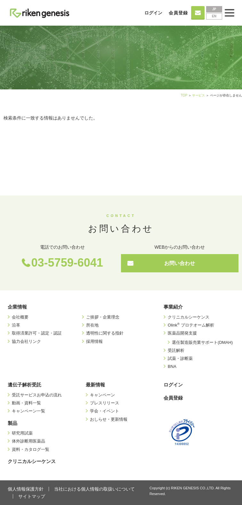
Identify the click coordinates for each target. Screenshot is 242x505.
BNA (172, 366)
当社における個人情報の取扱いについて (94, 489)
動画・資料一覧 (26, 403)
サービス (198, 95)
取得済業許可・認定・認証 (37, 333)
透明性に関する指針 (105, 333)
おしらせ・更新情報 (108, 419)
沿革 (16, 325)
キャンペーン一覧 (28, 411)
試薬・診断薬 (180, 358)
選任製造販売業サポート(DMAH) (202, 342)
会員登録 (178, 12)
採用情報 (94, 341)
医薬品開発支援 (182, 333)
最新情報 (95, 384)
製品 (12, 423)
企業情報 (17, 307)
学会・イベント (104, 411)
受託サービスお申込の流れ (37, 395)
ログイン (153, 12)
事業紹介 (173, 307)
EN (214, 16)
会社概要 (20, 317)
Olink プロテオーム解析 (191, 325)
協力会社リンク (26, 341)
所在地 (92, 325)
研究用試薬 (22, 433)
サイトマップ (31, 496)
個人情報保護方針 (26, 489)
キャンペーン (102, 395)
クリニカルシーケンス (188, 317)
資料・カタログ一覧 (30, 449)
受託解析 (176, 350)
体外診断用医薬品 (28, 441)
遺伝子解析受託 (24, 384)
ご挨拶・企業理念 (102, 317)
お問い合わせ (179, 263)
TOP (184, 95)
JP (214, 9)
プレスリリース (104, 403)
